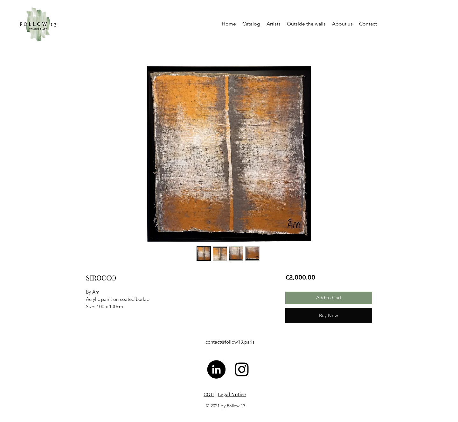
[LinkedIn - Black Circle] (216, 369)
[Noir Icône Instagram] (241, 369)
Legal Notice (232, 394)
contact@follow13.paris (229, 342)
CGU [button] (209, 394)
